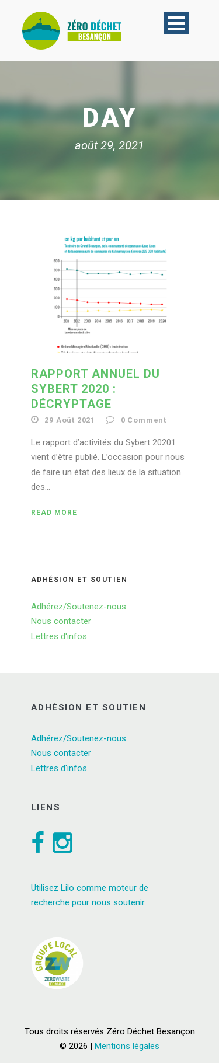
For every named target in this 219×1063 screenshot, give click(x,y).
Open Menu (176, 23)
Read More (54, 512)
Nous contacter (61, 621)
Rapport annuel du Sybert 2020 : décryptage (95, 389)
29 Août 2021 (69, 420)
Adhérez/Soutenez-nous (78, 606)
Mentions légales (127, 1046)
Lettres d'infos (59, 636)
